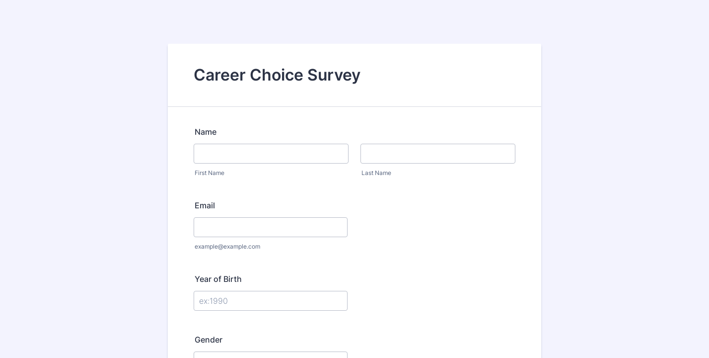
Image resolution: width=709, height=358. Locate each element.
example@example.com (227, 246)
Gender (208, 340)
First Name (209, 173)
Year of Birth (218, 279)
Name (205, 132)
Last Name (376, 173)
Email (205, 205)
